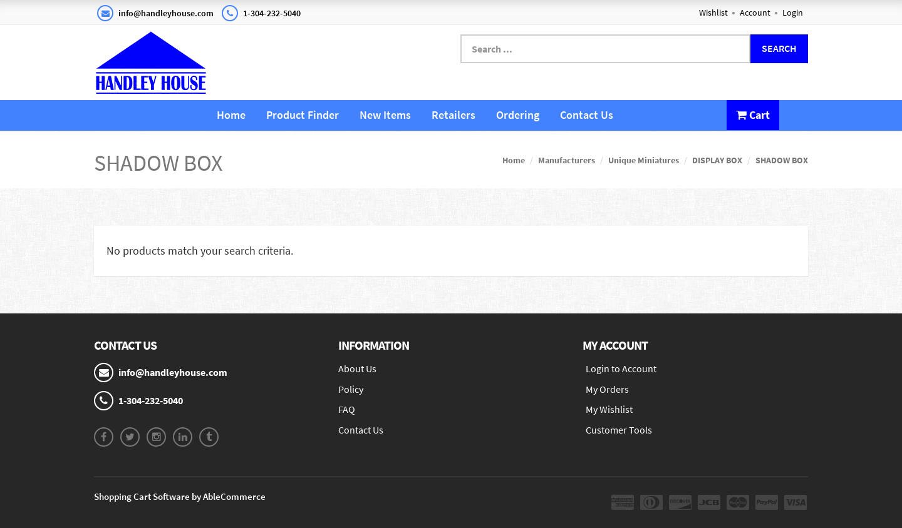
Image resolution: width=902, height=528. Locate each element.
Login (792, 12)
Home (231, 115)
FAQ (346, 409)
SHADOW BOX (781, 160)
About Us (357, 368)
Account (755, 12)
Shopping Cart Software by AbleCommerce (180, 496)
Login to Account (621, 368)
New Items (385, 115)
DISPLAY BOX (717, 160)
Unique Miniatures (643, 160)
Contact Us (586, 115)
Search (779, 48)
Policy (350, 389)
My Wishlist (609, 409)
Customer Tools (619, 430)
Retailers (453, 115)
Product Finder (302, 115)
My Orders (607, 389)
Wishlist (713, 12)
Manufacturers (566, 160)
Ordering (517, 115)
